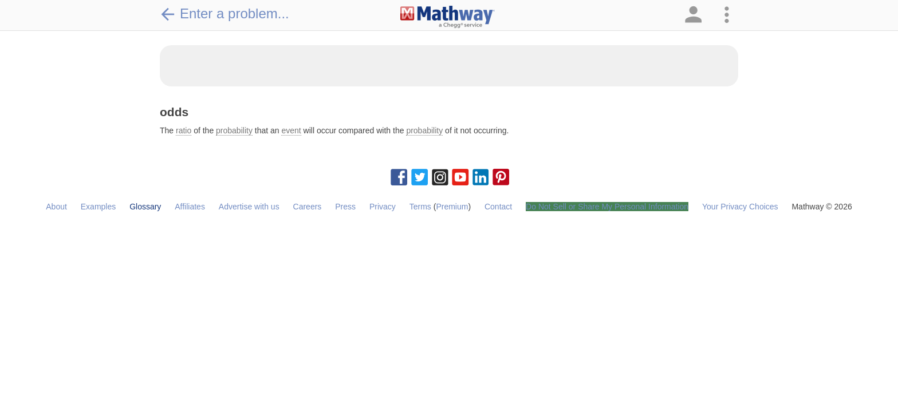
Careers (307, 206)
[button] (692, 15)
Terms (420, 206)
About (56, 206)
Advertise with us (249, 206)
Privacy (382, 206)
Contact (498, 206)
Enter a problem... (224, 13)
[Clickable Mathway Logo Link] (447, 17)
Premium (452, 206)
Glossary (145, 206)
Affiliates (190, 206)
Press (345, 206)
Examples (98, 206)
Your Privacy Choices (740, 206)
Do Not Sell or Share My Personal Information (607, 206)
